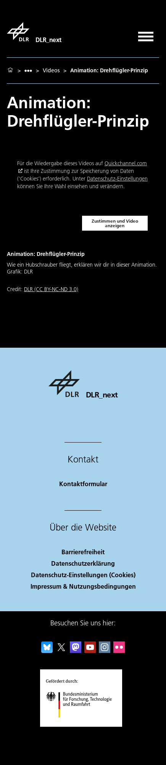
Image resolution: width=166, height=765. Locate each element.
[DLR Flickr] (119, 650)
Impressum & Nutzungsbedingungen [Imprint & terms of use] (83, 586)
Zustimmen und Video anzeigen (115, 223)
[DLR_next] (34, 31)
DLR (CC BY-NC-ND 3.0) (51, 289)
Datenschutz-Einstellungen (117, 178)
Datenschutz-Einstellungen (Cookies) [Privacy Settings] (83, 575)
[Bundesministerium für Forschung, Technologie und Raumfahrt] (83, 724)
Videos (51, 70)
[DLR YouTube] (90, 650)
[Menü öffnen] (145, 33)
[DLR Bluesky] (47, 650)
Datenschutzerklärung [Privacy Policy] (83, 563)
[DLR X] (61, 650)
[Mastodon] (75, 650)
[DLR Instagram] (104, 650)
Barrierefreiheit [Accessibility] (83, 552)
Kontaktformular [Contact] (83, 484)
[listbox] (28, 70)
